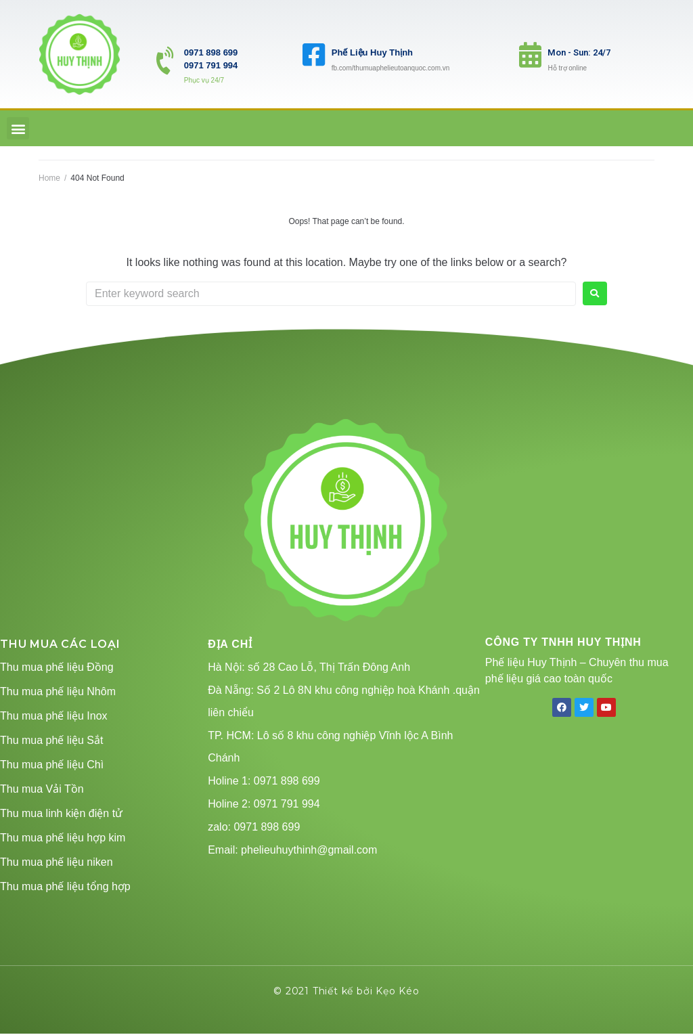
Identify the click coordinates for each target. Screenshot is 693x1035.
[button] (18, 128)
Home (49, 178)
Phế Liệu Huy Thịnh (372, 52)
